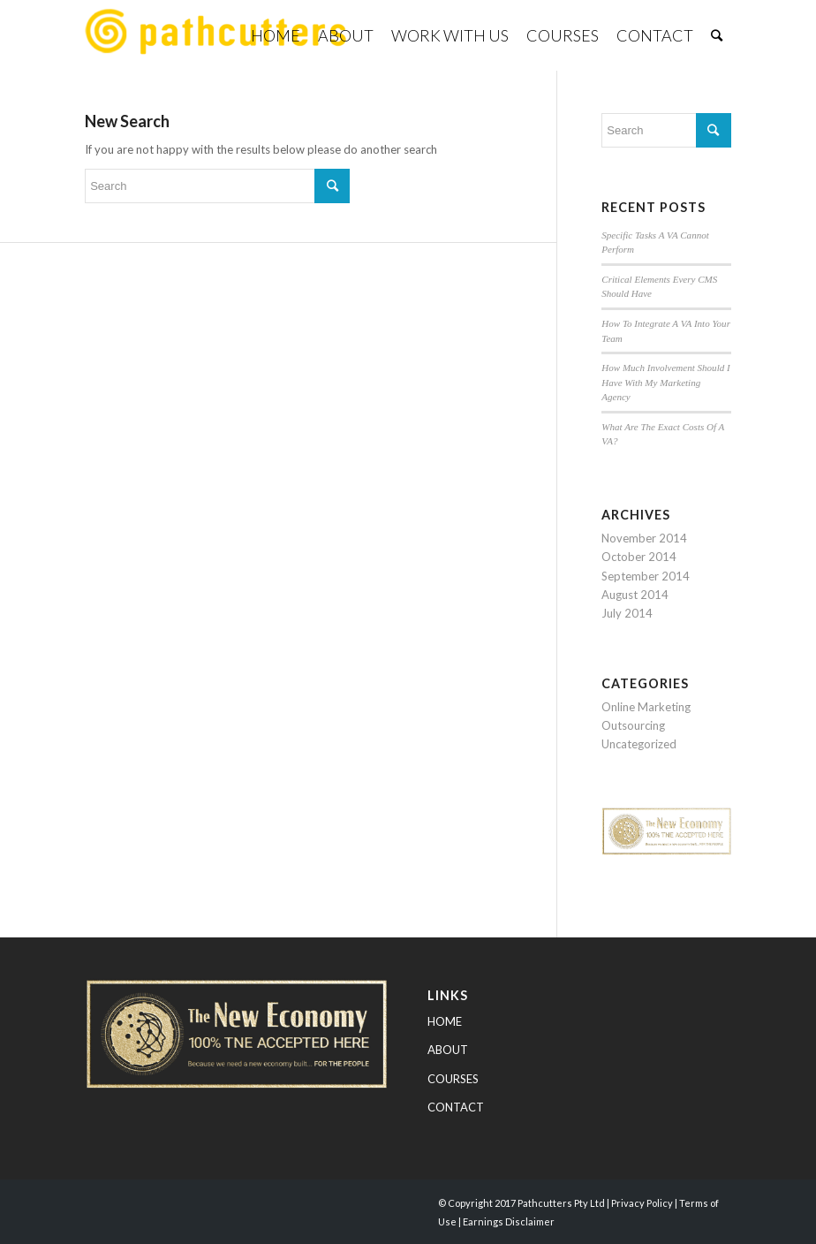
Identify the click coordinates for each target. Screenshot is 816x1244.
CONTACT (455, 1107)
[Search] (716, 35)
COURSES (453, 1079)
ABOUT (447, 1050)
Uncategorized (638, 744)
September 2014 (645, 576)
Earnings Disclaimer (509, 1221)
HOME (444, 1021)
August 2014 (635, 595)
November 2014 (644, 538)
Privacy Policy (642, 1203)
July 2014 (627, 613)
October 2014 (638, 557)
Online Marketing (646, 707)
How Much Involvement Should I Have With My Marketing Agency (665, 382)
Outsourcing (633, 725)
